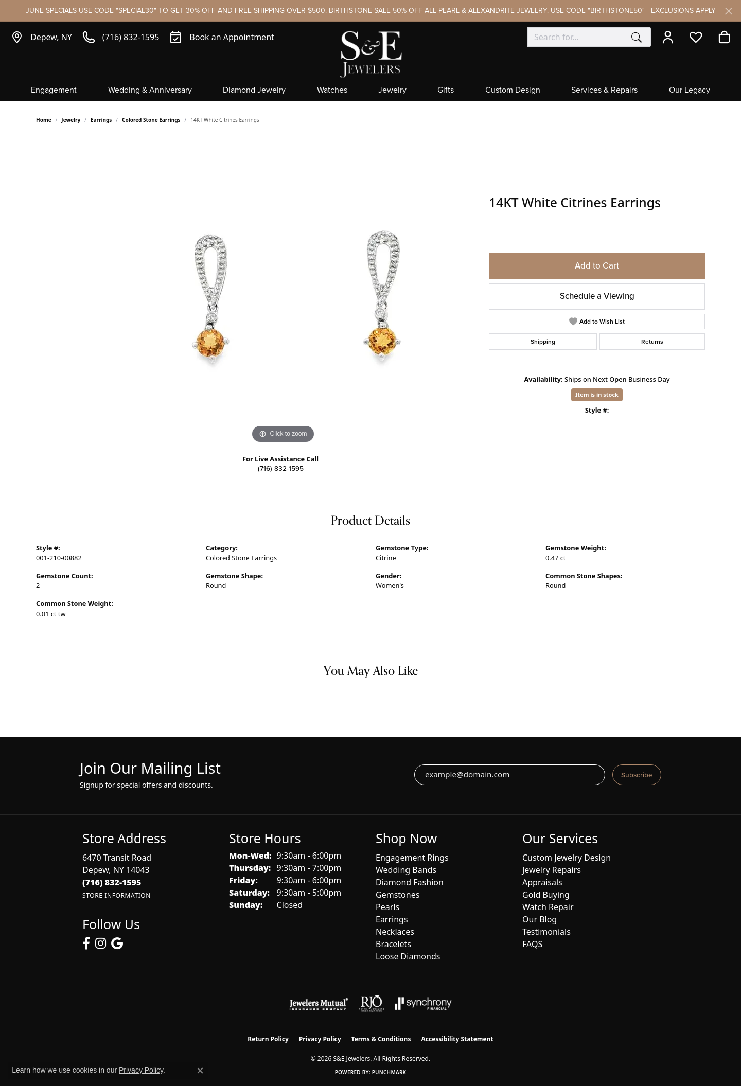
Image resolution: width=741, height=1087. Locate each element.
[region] (283, 291)
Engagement (54, 90)
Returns (652, 341)
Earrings (101, 119)
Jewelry (392, 90)
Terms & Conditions (381, 1039)
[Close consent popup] (200, 1070)
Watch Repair (548, 907)
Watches (332, 90)
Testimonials (546, 931)
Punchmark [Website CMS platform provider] (389, 1072)
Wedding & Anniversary (150, 90)
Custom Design (512, 90)
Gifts (445, 90)
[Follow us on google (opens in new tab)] (117, 943)
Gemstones (397, 894)
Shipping (543, 341)
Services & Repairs (604, 90)
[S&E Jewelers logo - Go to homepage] (370, 53)
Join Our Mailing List (150, 768)
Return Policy (268, 1039)
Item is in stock (597, 394)
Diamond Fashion (410, 882)
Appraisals (542, 882)
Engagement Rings (412, 857)
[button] (670, 37)
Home (43, 119)
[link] (41, 37)
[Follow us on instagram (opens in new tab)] (100, 943)
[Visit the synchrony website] (423, 1004)
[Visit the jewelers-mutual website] (318, 1004)
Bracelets (393, 944)
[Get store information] (116, 895)
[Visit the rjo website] (371, 1004)
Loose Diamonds (408, 956)
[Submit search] (636, 37)
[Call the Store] (112, 882)
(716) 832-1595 (281, 468)
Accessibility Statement (457, 1039)
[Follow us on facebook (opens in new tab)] (86, 943)
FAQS (532, 944)
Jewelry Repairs (551, 870)
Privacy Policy (320, 1039)
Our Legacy (689, 90)
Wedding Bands (406, 870)
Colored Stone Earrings (151, 119)
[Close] (728, 11)
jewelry (70, 119)
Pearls (387, 907)
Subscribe (636, 775)
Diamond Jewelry (254, 90)
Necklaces (395, 931)
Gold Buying (546, 894)
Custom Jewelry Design (566, 857)
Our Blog (539, 919)
